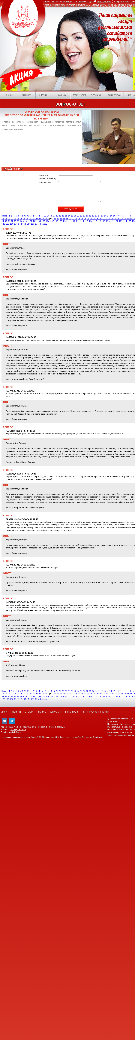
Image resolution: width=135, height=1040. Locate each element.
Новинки (104, 712)
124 (125, 221)
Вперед (44, 223)
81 (102, 218)
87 (120, 218)
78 (93, 218)
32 (93, 215)
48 (3, 218)
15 (41, 215)
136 (37, 223)
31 (90, 215)
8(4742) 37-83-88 (108, 4)
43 (126, 215)
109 (60, 221)
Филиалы (62, 95)
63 (47, 218)
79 (96, 218)
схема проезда (104, 1)
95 (6, 221)
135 (32, 223)
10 (26, 215)
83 (108, 218)
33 (96, 215)
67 (61, 218)
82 (105, 218)
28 (81, 215)
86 (117, 218)
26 (75, 215)
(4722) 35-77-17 (18, 729)
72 (76, 218)
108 (56, 221)
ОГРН (109, 721)
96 (9, 221)
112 (73, 221)
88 (123, 218)
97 (12, 221)
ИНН (115, 721)
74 (82, 218)
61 (41, 218)
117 (95, 221)
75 (85, 218)
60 (38, 218)
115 (86, 221)
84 (111, 218)
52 (15, 218)
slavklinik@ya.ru (57, 4)
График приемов (115, 95)
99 (18, 221)
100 (22, 221)
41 (120, 215)
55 (23, 218)
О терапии (29, 712)
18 (51, 215)
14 (39, 215)
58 (32, 218)
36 (105, 215)
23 (66, 215)
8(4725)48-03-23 (84, 4)
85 (114, 218)
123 (121, 221)
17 (48, 215)
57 (29, 218)
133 (24, 223)
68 (64, 218)
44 (129, 215)
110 (65, 221)
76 (88, 218)
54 (21, 218)
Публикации (72, 712)
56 (27, 218)
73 (79, 218)
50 (9, 218)
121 (112, 221)
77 (91, 218)
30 (87, 215)
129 (7, 223)
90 (129, 218)
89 (126, 218)
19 (54, 215)
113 (78, 221)
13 (35, 215)
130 (12, 223)
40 (117, 215)
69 (67, 218)
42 (123, 215)
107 (52, 221)
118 (99, 221)
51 (11, 218)
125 (129, 221)
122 (116, 221)
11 (29, 215)
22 (63, 215)
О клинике (16, 712)
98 (15, 221)
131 (16, 223)
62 (44, 218)
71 (73, 218)
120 (108, 221)
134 (28, 223)
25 (72, 215)
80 (99, 218)
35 (102, 215)
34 (99, 215)
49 (5, 218)
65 (55, 218)
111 (69, 221)
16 (45, 215)
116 (91, 221)
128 (3, 223)
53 (17, 218)
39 (114, 215)
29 (84, 215)
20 (57, 215)
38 (111, 215)
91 (132, 218)
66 (58, 218)
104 (39, 221)
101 (26, 221)
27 (78, 215)
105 (43, 221)
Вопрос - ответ (79, 95)
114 (82, 221)
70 (70, 218)
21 (60, 215)
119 (103, 221)
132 (20, 223)
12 (33, 215)
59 (35, 218)
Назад (4, 215)
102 (30, 221)
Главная (9, 95)
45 (132, 215)
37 (108, 215)
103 (35, 221)
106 (48, 221)
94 (3, 221)
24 (69, 215)
